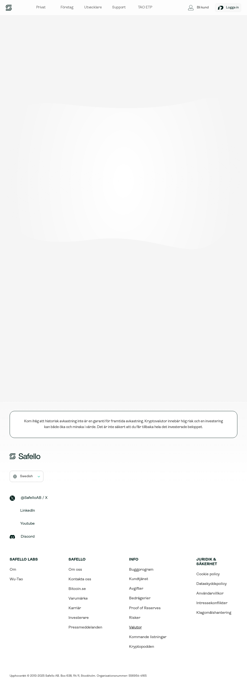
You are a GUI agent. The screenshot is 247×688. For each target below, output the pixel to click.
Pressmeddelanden (85, 627)
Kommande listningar (147, 637)
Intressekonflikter (211, 603)
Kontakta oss (80, 579)
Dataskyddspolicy (211, 584)
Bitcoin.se (77, 589)
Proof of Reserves (145, 608)
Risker (134, 618)
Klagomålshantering (213, 613)
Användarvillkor (210, 593)
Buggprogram (141, 570)
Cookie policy (208, 574)
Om (13, 570)
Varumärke (78, 599)
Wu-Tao (16, 579)
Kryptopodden (141, 647)
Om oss (75, 570)
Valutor (135, 627)
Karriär (75, 608)
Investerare (79, 618)
